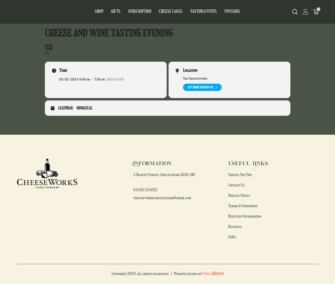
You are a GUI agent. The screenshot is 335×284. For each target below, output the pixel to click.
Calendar (65, 108)
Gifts (121, 12)
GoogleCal (84, 108)
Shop (106, 12)
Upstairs (226, 12)
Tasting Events (200, 12)
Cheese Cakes (170, 12)
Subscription (142, 12)
